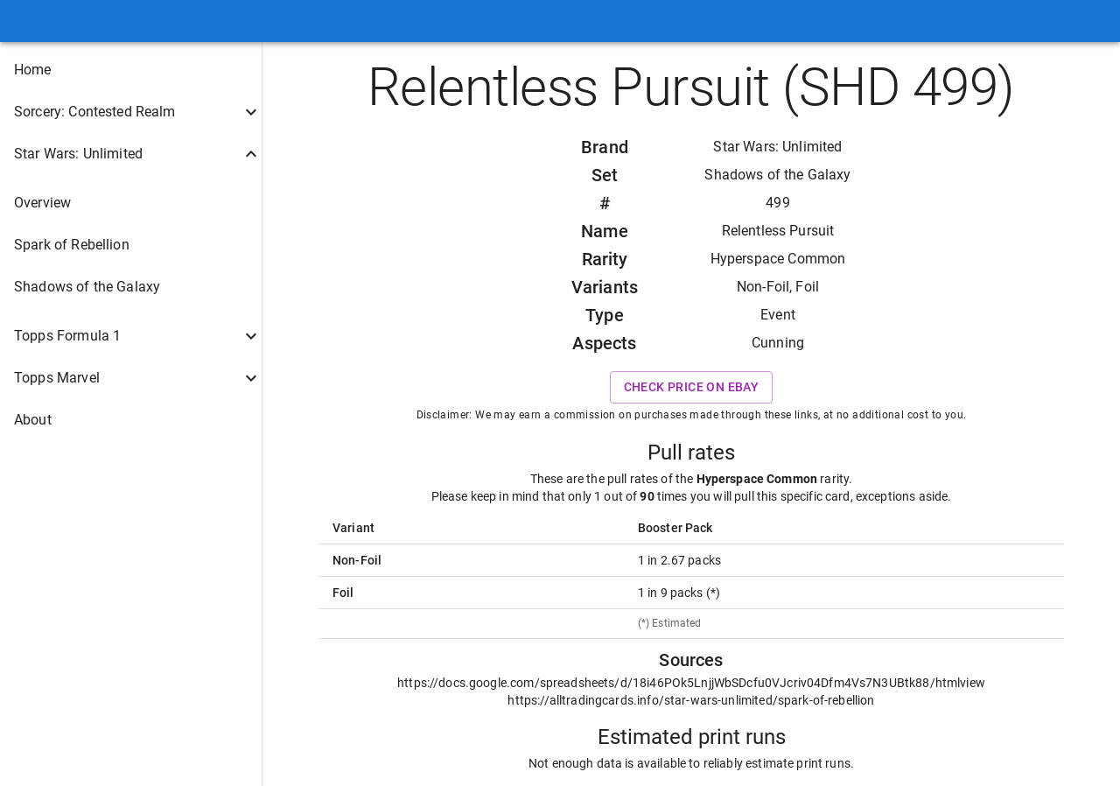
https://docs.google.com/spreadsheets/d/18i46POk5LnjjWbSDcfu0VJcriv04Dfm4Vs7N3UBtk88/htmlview (691, 683)
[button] (131, 70)
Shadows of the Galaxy (777, 174)
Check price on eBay (692, 387)
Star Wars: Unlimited (777, 146)
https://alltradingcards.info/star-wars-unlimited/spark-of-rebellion (691, 700)
